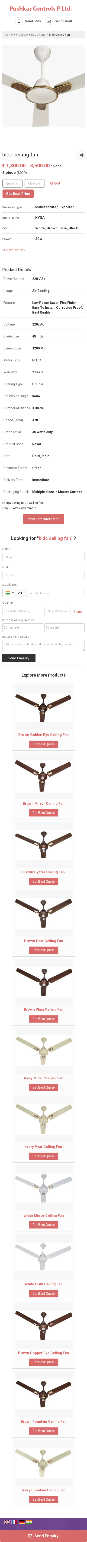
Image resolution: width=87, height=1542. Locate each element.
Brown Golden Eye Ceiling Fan (43, 735)
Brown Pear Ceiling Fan (43, 941)
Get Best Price (18, 194)
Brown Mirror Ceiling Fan (43, 803)
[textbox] (35, 183)
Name (6, 549)
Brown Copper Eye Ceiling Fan (43, 1353)
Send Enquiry (43, 1535)
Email (5, 567)
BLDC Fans (38, 34)
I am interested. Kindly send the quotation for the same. (43, 645)
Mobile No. (9, 585)
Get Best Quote (43, 744)
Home (9, 34)
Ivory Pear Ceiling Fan (43, 1147)
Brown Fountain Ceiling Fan (44, 1421)
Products (22, 34)
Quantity (7, 603)
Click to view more (13, 249)
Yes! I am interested (43, 519)
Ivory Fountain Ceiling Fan (43, 1490)
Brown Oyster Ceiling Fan (43, 872)
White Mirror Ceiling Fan (43, 1215)
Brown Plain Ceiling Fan (43, 1009)
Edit (55, 183)
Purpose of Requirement (18, 620)
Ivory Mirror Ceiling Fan (43, 1078)
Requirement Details (15, 636)
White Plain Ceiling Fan (44, 1284)
